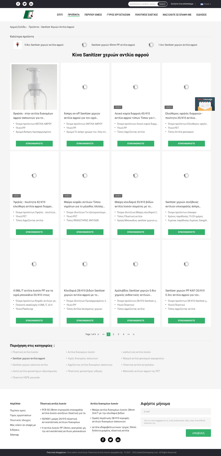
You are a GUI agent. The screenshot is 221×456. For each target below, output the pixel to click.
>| (133, 334)
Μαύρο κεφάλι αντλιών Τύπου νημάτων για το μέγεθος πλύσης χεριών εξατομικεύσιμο (83, 204)
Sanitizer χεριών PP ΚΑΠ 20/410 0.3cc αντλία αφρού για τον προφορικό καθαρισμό (185, 293)
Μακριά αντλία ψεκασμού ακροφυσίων (143, 358)
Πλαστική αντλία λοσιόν (25, 352)
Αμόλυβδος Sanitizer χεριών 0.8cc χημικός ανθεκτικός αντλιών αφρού (135, 293)
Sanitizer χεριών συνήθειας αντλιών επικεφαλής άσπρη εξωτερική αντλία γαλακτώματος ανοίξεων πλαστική (185, 204)
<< (103, 334)
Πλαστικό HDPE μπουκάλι (26, 377)
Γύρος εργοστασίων (118, 14)
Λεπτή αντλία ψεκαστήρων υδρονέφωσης (35, 371)
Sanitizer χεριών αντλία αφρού (29, 358)
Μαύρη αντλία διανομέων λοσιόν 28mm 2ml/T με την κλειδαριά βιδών (113, 411)
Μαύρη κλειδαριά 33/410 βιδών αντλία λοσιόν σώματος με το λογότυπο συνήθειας (134, 204)
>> (128, 334)
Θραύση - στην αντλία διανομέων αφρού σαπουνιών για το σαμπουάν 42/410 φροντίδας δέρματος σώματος (33, 116)
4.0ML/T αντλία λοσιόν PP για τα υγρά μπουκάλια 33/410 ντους (33, 293)
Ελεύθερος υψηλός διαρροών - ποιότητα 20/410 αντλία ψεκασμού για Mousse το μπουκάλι (184, 116)
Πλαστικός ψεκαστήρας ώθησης (85, 371)
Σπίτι (60, 14)
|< (98, 334)
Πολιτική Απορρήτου (56, 452)
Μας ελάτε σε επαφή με (177, 14)
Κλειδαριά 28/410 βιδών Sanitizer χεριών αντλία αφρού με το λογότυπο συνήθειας (84, 293)
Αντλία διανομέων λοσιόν (81, 352)
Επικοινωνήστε (34, 143)
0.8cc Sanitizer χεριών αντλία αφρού (44, 45)
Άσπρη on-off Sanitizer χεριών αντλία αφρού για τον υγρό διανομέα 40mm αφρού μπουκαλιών (82, 116)
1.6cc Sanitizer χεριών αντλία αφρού (177, 45)
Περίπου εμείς (93, 14)
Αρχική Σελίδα (17, 27)
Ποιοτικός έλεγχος (146, 14)
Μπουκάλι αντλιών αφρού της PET (141, 371)
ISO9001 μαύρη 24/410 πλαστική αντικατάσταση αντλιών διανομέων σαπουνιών (61, 421)
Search (162, 4)
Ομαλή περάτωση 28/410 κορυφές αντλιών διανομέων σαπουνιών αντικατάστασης (110, 420)
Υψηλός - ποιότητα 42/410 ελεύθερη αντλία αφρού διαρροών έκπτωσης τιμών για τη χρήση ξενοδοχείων (34, 204)
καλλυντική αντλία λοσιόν (137, 352)
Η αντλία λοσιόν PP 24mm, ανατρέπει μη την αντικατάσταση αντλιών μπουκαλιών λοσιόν (64, 430)
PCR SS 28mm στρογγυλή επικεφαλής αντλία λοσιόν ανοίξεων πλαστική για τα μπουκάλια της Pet (63, 412)
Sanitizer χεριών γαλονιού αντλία (30, 364)
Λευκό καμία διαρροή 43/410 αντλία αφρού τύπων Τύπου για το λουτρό (135, 116)
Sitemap (14, 434)
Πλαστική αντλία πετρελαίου (138, 364)
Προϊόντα (74, 14)
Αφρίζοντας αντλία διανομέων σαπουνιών (90, 364)
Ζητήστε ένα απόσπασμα (182, 4)
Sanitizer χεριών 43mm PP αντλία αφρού (113, 45)
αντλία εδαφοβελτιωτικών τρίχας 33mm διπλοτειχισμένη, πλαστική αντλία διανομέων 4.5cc (114, 429)
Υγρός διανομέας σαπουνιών (83, 358)
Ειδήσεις (201, 14)
